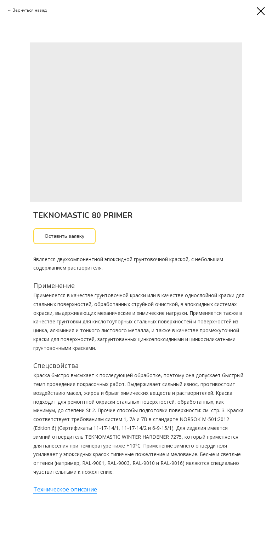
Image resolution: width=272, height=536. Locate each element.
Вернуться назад (29, 10)
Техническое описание (65, 489)
